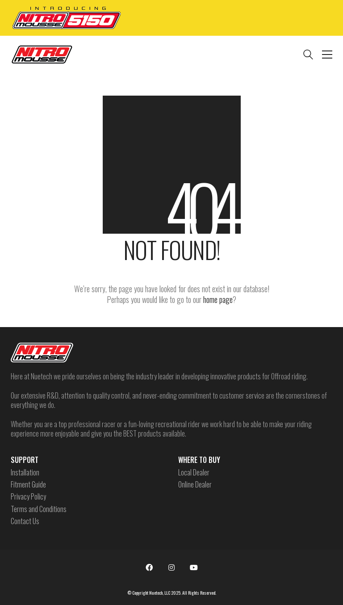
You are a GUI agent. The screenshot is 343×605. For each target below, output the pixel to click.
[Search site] (308, 55)
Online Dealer (195, 484)
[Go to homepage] (42, 54)
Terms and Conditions (39, 509)
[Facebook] (149, 567)
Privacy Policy (28, 496)
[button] (327, 54)
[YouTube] (194, 567)
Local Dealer (193, 472)
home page (218, 299)
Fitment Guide (28, 484)
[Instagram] (171, 567)
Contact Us (25, 521)
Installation (25, 472)
